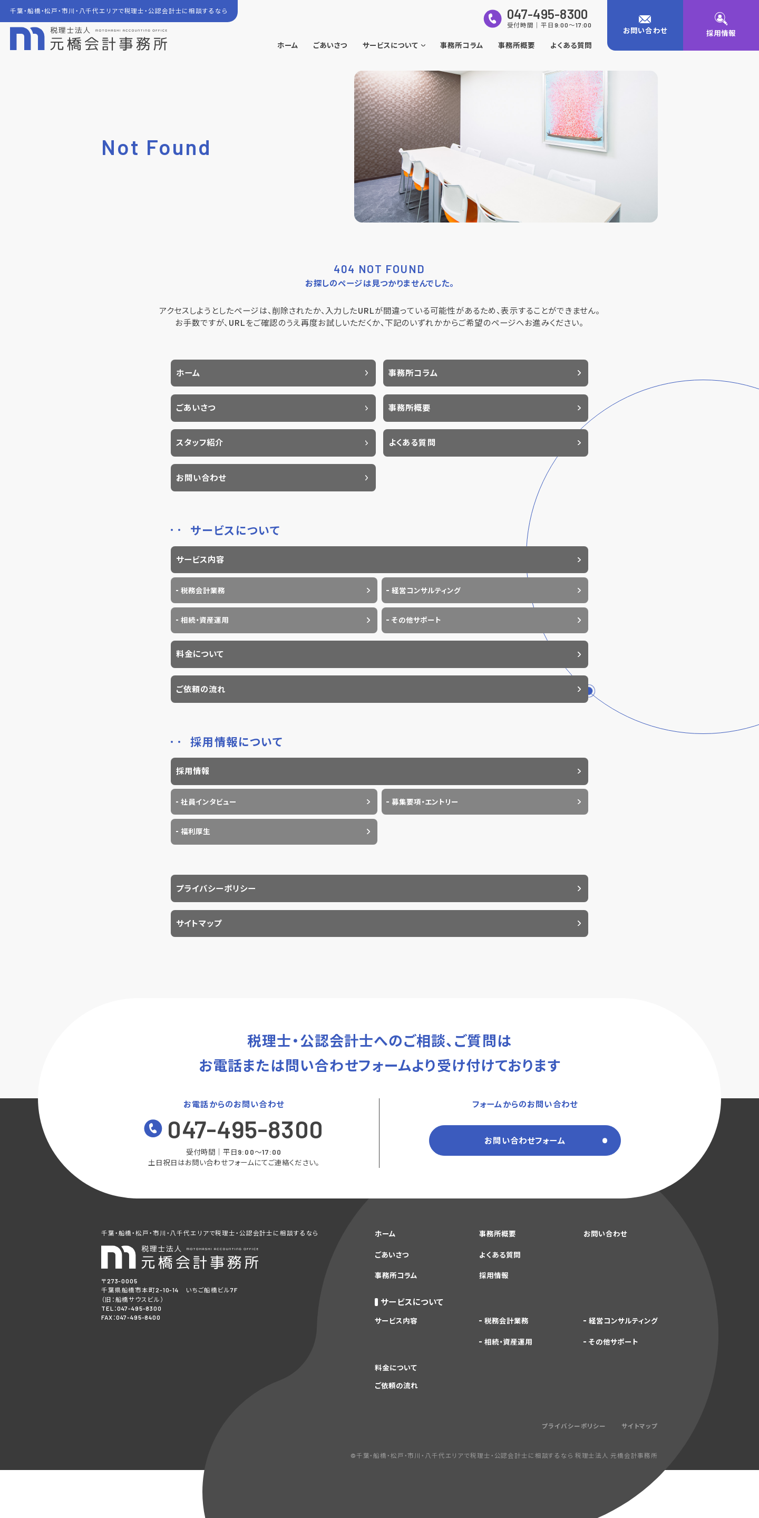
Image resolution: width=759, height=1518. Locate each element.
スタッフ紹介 (200, 442)
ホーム (287, 45)
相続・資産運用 (205, 620)
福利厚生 (195, 831)
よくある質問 (571, 45)
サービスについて (394, 45)
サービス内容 (200, 559)
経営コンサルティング (426, 590)
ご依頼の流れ (201, 689)
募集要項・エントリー (425, 802)
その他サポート (416, 620)
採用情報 (193, 771)
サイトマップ (199, 923)
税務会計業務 (203, 590)
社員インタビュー (209, 802)
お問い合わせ (201, 477)
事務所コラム (461, 45)
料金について (200, 654)
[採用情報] (721, 25)
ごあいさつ (330, 45)
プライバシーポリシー (216, 888)
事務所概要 (516, 45)
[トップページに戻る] (88, 39)
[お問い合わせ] (645, 25)
